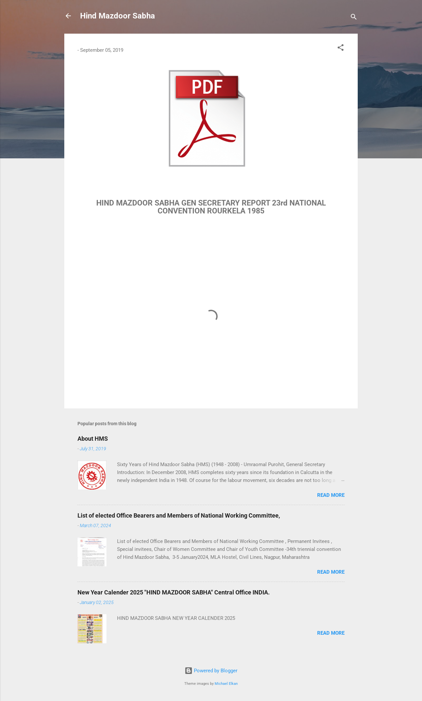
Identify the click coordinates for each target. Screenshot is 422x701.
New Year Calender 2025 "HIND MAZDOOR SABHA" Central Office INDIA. (173, 592)
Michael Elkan (226, 684)
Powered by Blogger (211, 671)
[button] (341, 49)
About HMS (92, 438)
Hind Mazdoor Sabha (117, 15)
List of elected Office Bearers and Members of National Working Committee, (178, 515)
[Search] (354, 18)
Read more (331, 495)
